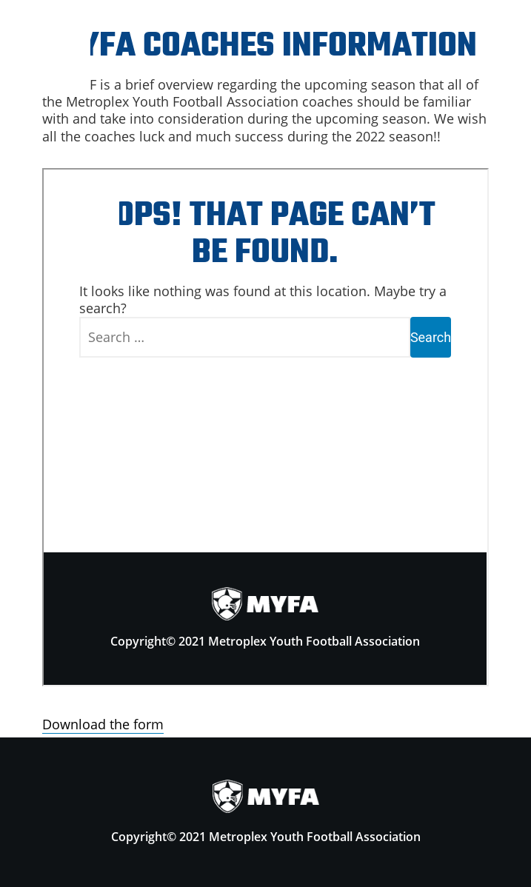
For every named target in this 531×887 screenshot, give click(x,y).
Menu (45, 45)
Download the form (103, 724)
